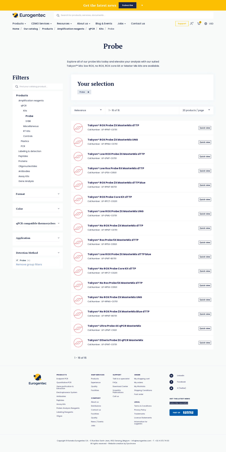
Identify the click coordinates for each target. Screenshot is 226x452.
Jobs (122, 23)
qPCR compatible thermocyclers (35, 223)
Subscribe (127, 5)
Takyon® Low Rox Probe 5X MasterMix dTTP (116, 168)
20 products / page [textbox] (193, 110)
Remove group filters (29, 264)
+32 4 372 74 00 (162, 440)
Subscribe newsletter (179, 403)
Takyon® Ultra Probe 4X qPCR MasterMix (114, 326)
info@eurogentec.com (141, 440)
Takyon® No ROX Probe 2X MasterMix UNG (115, 297)
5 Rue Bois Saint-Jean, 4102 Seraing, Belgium (110, 440)
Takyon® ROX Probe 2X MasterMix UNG (113, 139)
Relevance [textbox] (80, 110)
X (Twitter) (178, 388)
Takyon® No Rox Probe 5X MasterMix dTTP (115, 283)
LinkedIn (177, 376)
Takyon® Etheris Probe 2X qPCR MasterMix (115, 340)
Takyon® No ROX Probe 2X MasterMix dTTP (115, 225)
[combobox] (88, 110)
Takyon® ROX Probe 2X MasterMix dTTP (113, 125)
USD (211, 24)
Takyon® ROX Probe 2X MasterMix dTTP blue (116, 182)
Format (20, 194)
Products (19, 23)
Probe (82, 92)
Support (182, 23)
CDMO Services (41, 23)
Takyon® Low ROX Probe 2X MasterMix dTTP (116, 154)
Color (19, 208)
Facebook (178, 382)
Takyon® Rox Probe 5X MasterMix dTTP (113, 240)
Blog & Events (104, 23)
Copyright (61, 440)
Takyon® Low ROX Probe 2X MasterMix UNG (116, 211)
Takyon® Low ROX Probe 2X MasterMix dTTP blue (119, 254)
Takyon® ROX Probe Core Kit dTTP (110, 197)
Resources (64, 23)
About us (83, 23)
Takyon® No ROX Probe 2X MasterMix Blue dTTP (118, 311)
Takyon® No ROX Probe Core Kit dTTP (112, 268)
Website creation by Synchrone (122, 443)
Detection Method (27, 252)
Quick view (205, 128)
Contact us (138, 23)
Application (23, 238)
